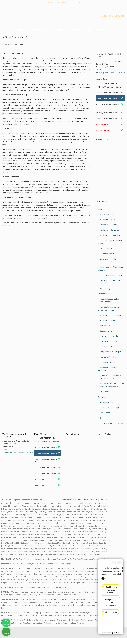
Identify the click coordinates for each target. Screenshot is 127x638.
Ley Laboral (102, 294)
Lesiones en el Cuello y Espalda (108, 260)
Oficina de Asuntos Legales (110, 407)
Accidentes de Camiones (109, 230)
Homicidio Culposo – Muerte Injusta (110, 241)
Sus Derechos (105, 392)
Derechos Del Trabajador (110, 346)
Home (4, 45)
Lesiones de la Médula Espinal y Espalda (110, 268)
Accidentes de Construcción (110, 315)
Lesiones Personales (106, 214)
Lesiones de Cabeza (107, 248)
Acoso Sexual (105, 325)
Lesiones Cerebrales (107, 254)
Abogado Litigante (107, 402)
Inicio (100, 209)
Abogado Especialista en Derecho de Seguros (108, 308)
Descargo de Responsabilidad (111, 423)
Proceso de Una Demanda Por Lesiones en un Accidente (111, 385)
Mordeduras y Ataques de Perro (109, 281)
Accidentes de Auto (107, 219)
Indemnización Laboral (108, 357)
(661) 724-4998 (73, 3)
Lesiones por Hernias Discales (111, 275)
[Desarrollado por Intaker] (106, 633)
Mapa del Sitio (101, 500)
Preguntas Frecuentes (106, 362)
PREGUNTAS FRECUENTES (13, 3)
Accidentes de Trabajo (108, 320)
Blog (101, 418)
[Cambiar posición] (114, 561)
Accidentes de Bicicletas (109, 225)
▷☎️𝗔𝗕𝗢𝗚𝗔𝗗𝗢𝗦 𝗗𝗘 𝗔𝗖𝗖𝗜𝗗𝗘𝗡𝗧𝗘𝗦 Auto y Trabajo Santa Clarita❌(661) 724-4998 (64, 18)
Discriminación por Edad (109, 336)
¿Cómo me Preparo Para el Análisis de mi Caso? (109, 377)
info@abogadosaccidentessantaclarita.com (63, 6)
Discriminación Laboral (109, 341)
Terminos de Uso (69, 500)
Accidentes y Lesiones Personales (107, 369)
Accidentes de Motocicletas (110, 235)
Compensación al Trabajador (111, 352)
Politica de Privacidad (86, 500)
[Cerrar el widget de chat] (119, 561)
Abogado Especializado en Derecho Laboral (109, 300)
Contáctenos (103, 397)
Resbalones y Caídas (108, 288)
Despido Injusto (106, 331)
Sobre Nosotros (106, 413)
